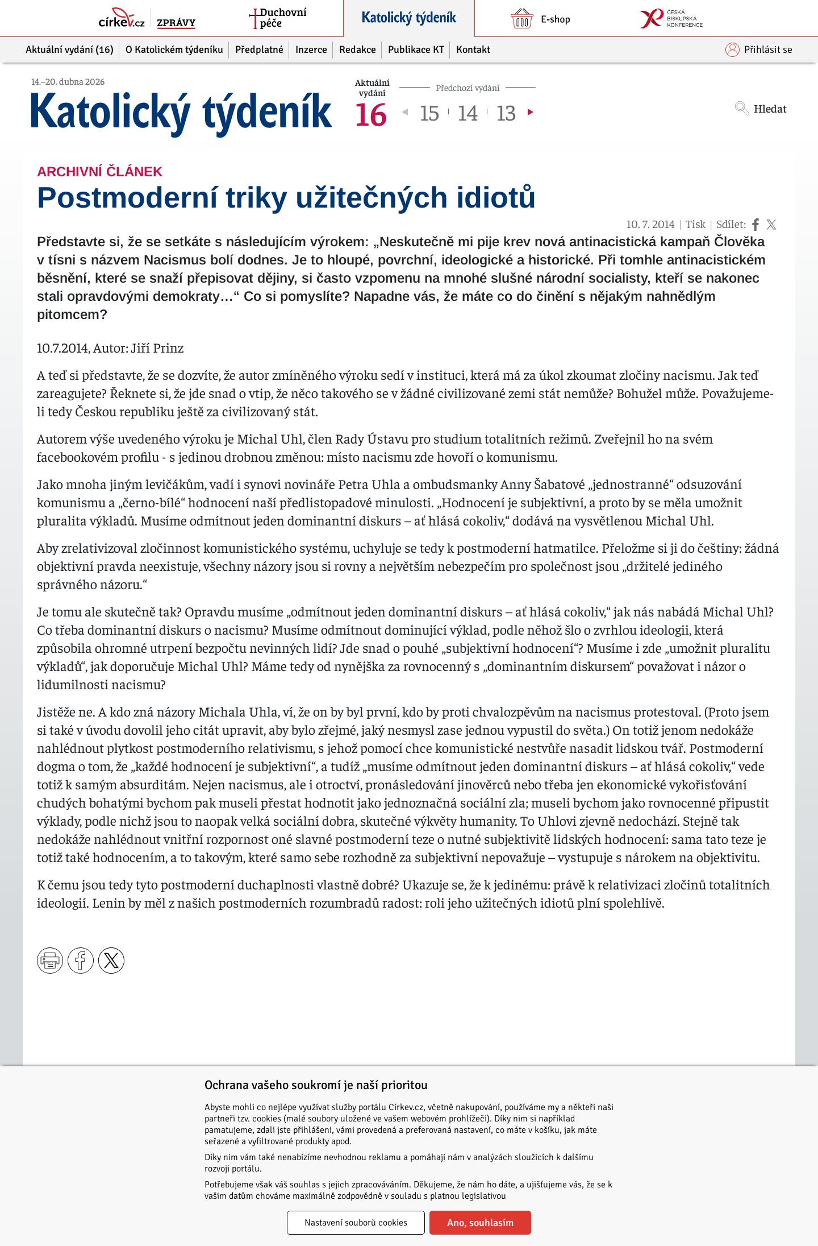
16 (371, 111)
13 (506, 111)
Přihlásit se (758, 50)
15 (429, 111)
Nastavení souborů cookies (355, 1222)
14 (468, 111)
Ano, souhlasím (480, 1222)
